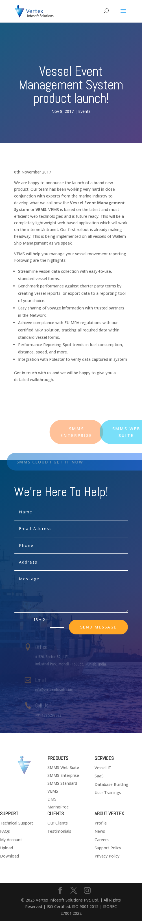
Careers (102, 839)
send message (98, 627)
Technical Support (16, 823)
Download (9, 856)
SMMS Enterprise (63, 775)
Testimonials (59, 831)
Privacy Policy (107, 856)
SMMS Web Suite (63, 767)
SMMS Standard (62, 783)
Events (84, 111)
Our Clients (57, 823)
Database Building (111, 784)
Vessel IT (103, 767)
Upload (6, 847)
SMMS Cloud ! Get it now (57, 462)
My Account (11, 839)
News (100, 831)
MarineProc (58, 807)
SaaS (99, 776)
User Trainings (108, 792)
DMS (51, 799)
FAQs (5, 831)
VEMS (52, 791)
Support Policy (108, 847)
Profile (101, 823)
